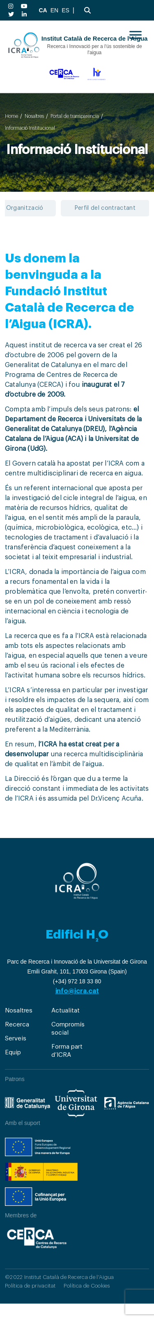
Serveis (15, 1038)
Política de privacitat (30, 1285)
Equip (13, 1052)
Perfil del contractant (105, 208)
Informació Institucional (30, 128)
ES (65, 10)
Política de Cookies (86, 1285)
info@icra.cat (77, 991)
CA (43, 10)
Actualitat (65, 1011)
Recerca (17, 1025)
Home (11, 116)
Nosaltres (34, 116)
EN (54, 10)
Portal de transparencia (75, 116)
